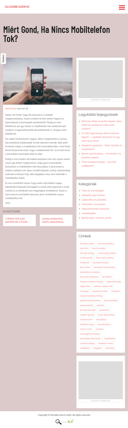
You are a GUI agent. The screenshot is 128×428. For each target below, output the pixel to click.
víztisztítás (110, 348)
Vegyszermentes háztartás (95, 208)
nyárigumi (115, 291)
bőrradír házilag (87, 253)
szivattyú (99, 329)
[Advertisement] (101, 79)
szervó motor (86, 329)
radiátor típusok (87, 315)
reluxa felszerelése (106, 315)
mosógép (84, 291)
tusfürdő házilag (87, 343)
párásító (100, 305)
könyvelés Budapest (89, 277)
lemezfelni (107, 277)
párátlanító (104, 310)
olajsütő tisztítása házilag (91, 296)
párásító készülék (88, 310)
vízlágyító (97, 348)
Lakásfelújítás (89, 213)
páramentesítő (86, 305)
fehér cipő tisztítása (104, 258)
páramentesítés (111, 300)
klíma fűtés (85, 267)
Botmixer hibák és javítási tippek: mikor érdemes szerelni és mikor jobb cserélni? (102, 125)
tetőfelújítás (110, 338)
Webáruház (10, 108)
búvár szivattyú (99, 248)
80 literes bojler (87, 243)
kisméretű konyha (101, 262)
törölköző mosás (105, 343)
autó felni (84, 248)
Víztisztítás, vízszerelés (93, 204)
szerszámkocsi (103, 324)
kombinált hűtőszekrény (104, 267)
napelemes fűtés (100, 291)
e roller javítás (86, 258)
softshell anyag (87, 324)
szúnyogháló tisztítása (90, 334)
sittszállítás (101, 319)
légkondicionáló (114, 282)
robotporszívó (86, 319)
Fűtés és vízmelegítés (93, 190)
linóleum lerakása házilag (91, 282)
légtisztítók (85, 286)
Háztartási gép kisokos (93, 195)
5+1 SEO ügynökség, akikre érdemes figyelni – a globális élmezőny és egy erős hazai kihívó (101, 137)
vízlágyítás (84, 348)
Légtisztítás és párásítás (94, 199)
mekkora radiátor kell (103, 286)
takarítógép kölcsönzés (90, 338)
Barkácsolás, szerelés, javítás (97, 217)
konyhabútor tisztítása (90, 272)
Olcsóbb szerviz (17, 6)
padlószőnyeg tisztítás (90, 300)
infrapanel (84, 262)
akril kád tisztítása (106, 243)
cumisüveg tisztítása (107, 253)
